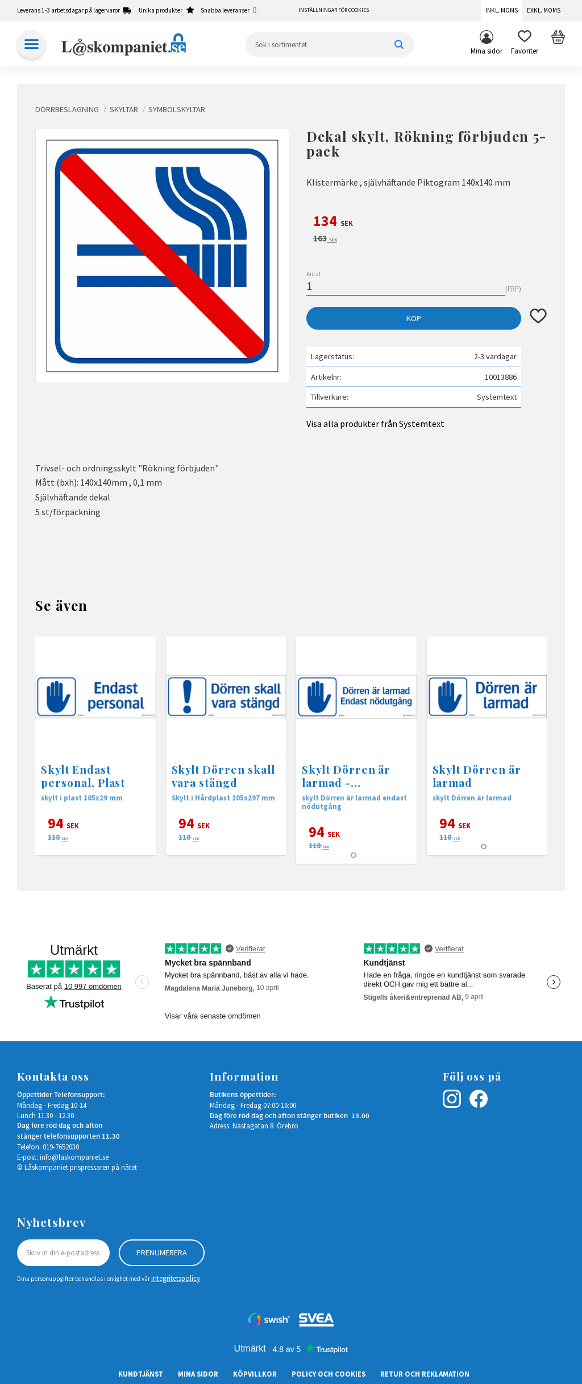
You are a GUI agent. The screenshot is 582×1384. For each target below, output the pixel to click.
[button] (524, 44)
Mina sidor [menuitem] (486, 50)
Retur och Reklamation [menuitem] (424, 1373)
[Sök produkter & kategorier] (330, 44)
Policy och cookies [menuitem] (328, 1373)
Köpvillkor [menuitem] (255, 1373)
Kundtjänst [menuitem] (140, 1373)
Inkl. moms (501, 10)
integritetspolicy (175, 1278)
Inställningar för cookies (333, 10)
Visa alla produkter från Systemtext (375, 423)
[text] (426, 222)
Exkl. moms (543, 10)
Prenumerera (161, 1252)
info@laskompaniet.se (74, 1156)
